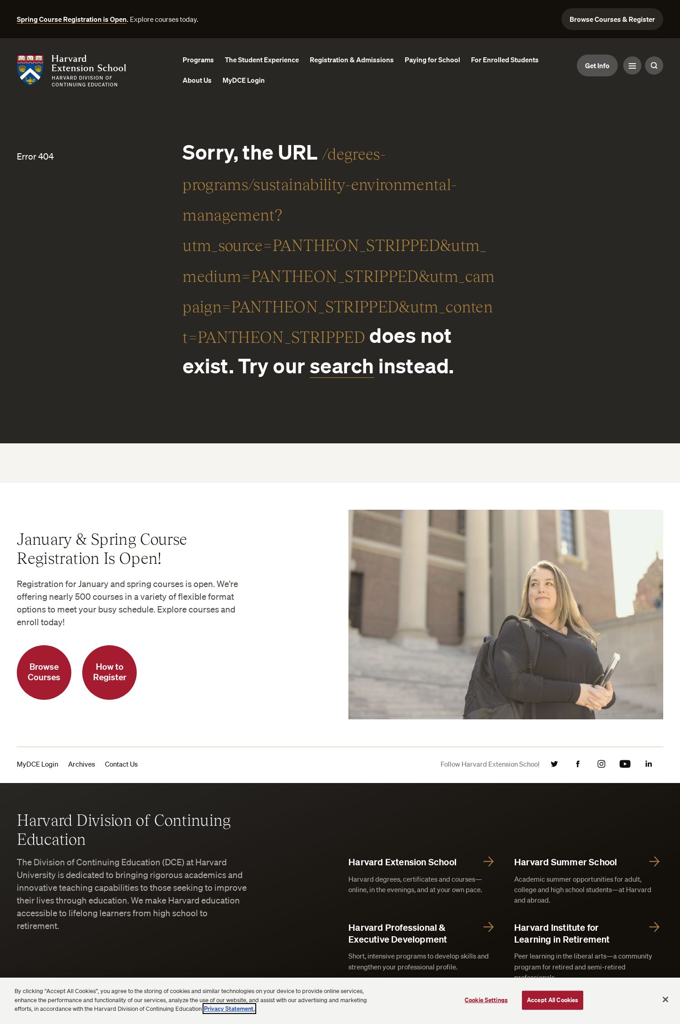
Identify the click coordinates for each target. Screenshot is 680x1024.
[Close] (665, 999)
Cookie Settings (486, 1000)
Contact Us (121, 763)
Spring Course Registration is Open (72, 19)
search (342, 365)
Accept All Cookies (552, 1000)
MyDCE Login (37, 763)
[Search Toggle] (654, 65)
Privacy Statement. (229, 1008)
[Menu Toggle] (632, 65)
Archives (81, 763)
